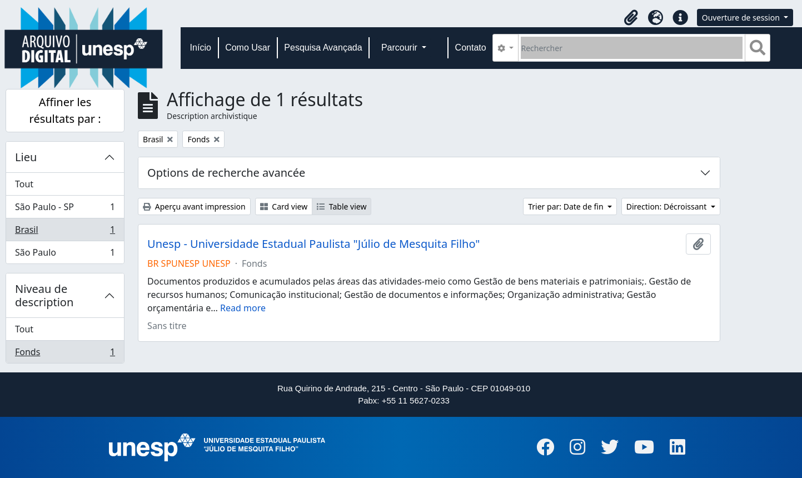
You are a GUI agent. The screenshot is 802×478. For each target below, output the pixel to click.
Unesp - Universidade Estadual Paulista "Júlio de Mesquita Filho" (313, 244)
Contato (470, 47)
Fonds (64, 354)
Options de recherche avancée (226, 172)
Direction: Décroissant (667, 206)
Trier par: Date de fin (566, 206)
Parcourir (400, 47)
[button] (631, 18)
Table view (341, 206)
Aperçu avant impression (194, 206)
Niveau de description (44, 295)
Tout (24, 184)
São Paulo (64, 254)
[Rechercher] (631, 48)
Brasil (64, 232)
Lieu (26, 157)
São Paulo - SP (64, 209)
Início (200, 47)
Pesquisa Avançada (323, 47)
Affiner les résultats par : (65, 110)
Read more (243, 308)
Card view (283, 206)
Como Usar (247, 47)
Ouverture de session (742, 17)
